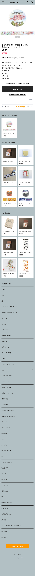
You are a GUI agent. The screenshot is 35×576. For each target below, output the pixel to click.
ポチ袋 (3, 358)
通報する (31, 99)
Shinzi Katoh (5, 422)
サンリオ (3, 474)
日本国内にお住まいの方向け (17, 95)
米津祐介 (4, 433)
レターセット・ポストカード (9, 307)
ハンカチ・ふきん (6, 387)
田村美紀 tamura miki (8, 410)
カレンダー (4, 324)
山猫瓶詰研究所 (6, 514)
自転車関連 (4, 399)
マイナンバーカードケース (9, 364)
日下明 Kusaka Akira (8, 416)
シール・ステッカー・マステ (9, 312)
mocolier (4, 445)
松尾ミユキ (4, 491)
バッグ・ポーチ (5, 341)
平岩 (2, 456)
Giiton (3, 439)
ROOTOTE (5, 479)
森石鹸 (3, 520)
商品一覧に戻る (17, 546)
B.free (3, 537)
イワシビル (4, 508)
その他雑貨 (4, 404)
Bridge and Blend (7, 502)
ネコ (2, 295)
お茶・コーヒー (5, 347)
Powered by (18, 558)
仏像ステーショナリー (7, 393)
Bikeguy (4, 531)
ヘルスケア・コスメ (7, 376)
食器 (2, 370)
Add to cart (17, 89)
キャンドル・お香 (6, 353)
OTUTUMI (4, 485)
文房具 (3, 289)
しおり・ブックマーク (7, 318)
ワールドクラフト (6, 451)
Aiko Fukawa (5, 427)
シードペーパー (6, 335)
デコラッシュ (5, 330)
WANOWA (4, 468)
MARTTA (4, 497)
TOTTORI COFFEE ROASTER (11, 525)
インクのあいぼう (6, 462)
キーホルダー (5, 381)
